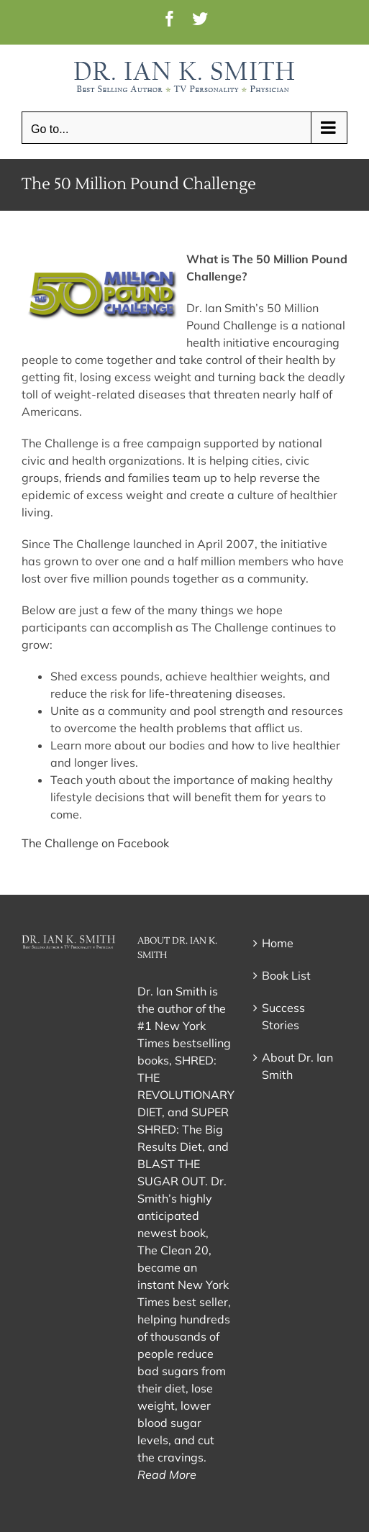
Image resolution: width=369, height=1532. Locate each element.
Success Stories (283, 1016)
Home (277, 943)
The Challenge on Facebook (95, 843)
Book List (286, 975)
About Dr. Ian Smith (297, 1066)
